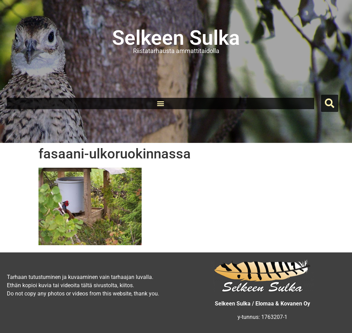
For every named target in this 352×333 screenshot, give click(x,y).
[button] (160, 103)
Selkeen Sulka (176, 38)
